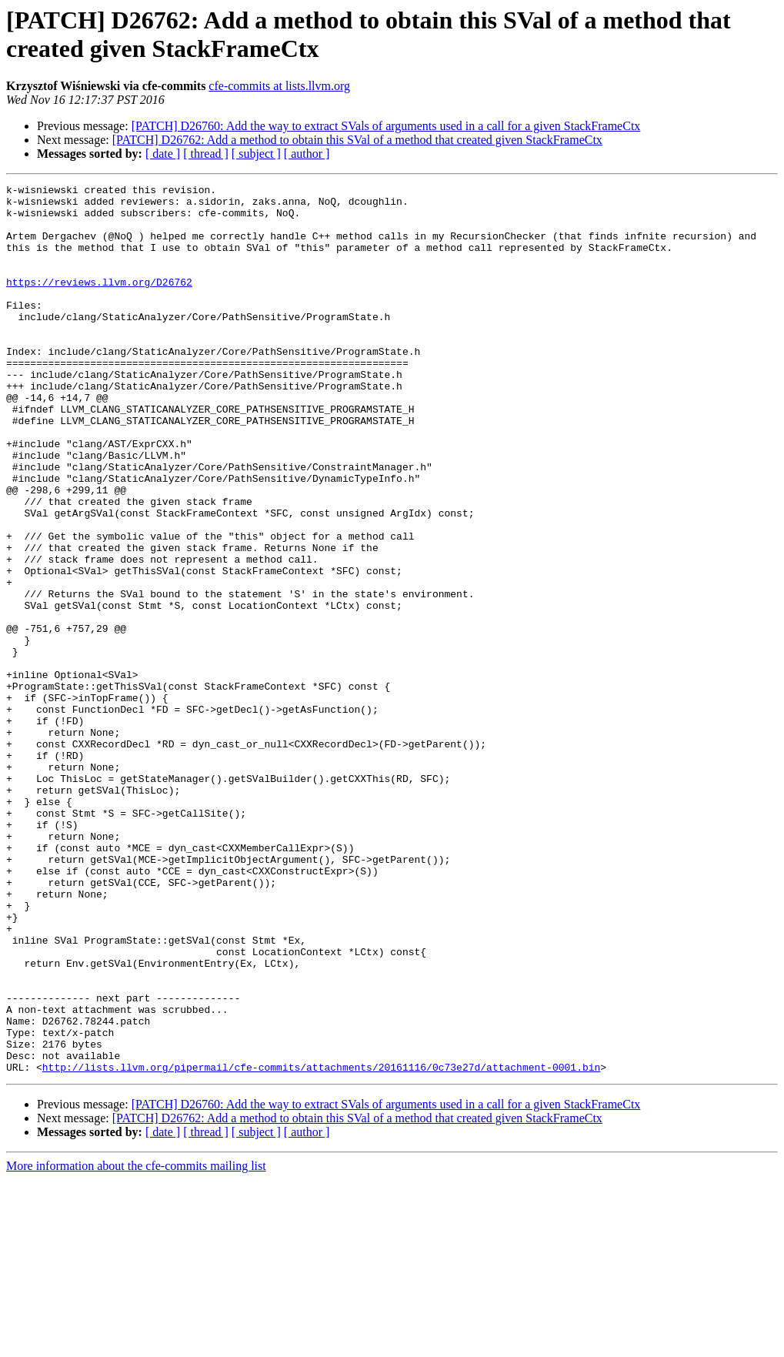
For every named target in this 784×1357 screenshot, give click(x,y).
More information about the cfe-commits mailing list (136, 1343)
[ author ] (307, 153)
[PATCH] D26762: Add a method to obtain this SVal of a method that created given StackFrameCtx (357, 139)
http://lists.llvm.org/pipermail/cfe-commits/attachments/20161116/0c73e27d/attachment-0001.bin (321, 1245)
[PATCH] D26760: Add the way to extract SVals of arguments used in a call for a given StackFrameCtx (386, 125)
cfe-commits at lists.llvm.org (279, 85)
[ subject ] (256, 153)
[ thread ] (206, 153)
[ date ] (162, 153)
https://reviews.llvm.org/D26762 (99, 302)
